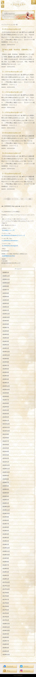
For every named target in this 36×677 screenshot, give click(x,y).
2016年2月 (5, 651)
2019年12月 (6, 506)
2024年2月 (5, 345)
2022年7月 (5, 400)
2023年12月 (6, 351)
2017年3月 (5, 613)
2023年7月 (5, 365)
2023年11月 (6, 355)
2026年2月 (5, 272)
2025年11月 (6, 279)
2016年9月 (5, 634)
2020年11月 (6, 468)
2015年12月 (6, 654)
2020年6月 (5, 486)
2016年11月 (6, 627)
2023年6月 (5, 369)
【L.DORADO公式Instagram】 (9, 245)
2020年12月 (6, 465)
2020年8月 (5, 479)
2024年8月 (5, 324)
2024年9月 (5, 320)
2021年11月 (6, 427)
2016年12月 (6, 623)
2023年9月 (5, 358)
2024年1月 (5, 348)
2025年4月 (5, 300)
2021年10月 (6, 431)
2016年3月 (5, 647)
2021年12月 (6, 424)
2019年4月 (5, 534)
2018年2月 (5, 575)
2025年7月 (5, 289)
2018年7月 (5, 565)
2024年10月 (6, 317)
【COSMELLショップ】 (8, 230)
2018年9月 (5, 558)
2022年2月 (5, 417)
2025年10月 (6, 282)
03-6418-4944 (5, 251)
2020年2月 (5, 499)
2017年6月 (5, 603)
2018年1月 (5, 579)
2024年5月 (5, 334)
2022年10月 (6, 389)
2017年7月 (5, 599)
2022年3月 (5, 413)
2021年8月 (5, 437)
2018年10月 (6, 554)
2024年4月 (5, 338)
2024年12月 (6, 314)
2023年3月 (5, 379)
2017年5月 (5, 606)
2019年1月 (5, 544)
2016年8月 (5, 637)
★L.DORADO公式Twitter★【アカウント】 (13, 235)
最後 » (30, 199)
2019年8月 (5, 520)
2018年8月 (5, 561)
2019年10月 (6, 513)
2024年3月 (5, 341)
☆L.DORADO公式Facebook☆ (9, 240)
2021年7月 (5, 441)
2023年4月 (5, 375)
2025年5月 (5, 296)
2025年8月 (5, 286)
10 (22, 199)
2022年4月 (5, 410)
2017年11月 (6, 585)
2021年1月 (5, 461)
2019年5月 (5, 530)
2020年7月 (5, 482)
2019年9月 (5, 517)
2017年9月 (5, 592)
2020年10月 (6, 472)
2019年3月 (5, 537)
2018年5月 (5, 568)
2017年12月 (6, 582)
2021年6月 (5, 444)
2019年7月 (5, 524)
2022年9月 (5, 393)
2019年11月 (6, 510)
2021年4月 (5, 451)
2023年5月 (5, 372)
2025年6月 (5, 293)
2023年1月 (5, 382)
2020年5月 (5, 489)
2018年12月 (6, 548)
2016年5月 (5, 644)
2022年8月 (5, 396)
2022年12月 (6, 386)
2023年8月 (5, 362)
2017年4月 (5, 610)
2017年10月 (6, 589)
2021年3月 (5, 455)
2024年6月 (5, 331)
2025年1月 (5, 310)
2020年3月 (5, 496)
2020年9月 (5, 475)
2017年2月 (5, 616)
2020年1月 (5, 503)
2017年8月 (5, 596)
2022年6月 (5, 403)
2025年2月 (5, 307)
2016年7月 (5, 640)
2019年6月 (5, 527)
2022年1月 (5, 420)
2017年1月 (5, 620)
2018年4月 (5, 572)
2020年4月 (5, 493)
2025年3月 (5, 303)
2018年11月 (6, 551)
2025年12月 (6, 276)
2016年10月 (6, 630)
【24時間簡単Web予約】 (8, 256)
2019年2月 (5, 541)
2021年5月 (5, 448)
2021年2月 (5, 458)
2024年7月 (5, 327)
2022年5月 (5, 406)
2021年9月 (5, 434)
